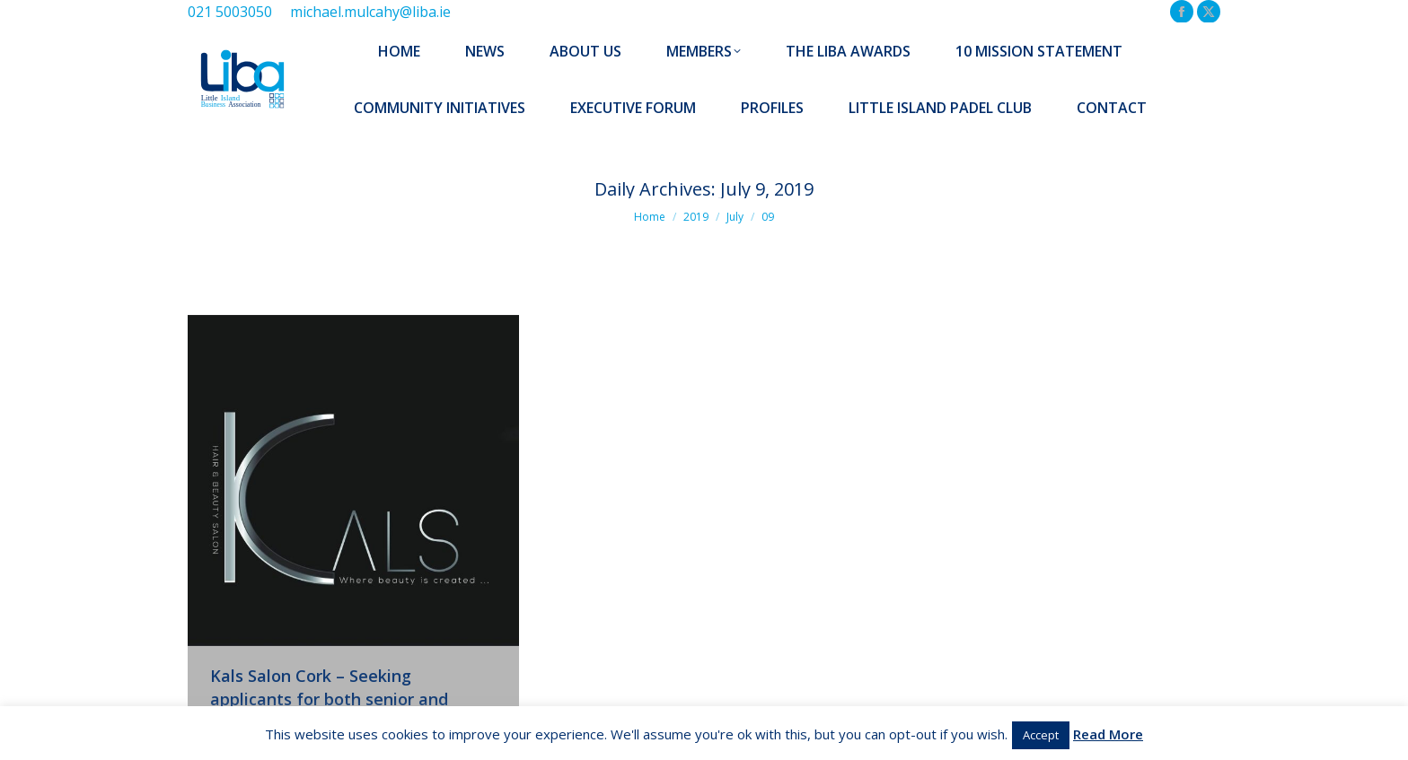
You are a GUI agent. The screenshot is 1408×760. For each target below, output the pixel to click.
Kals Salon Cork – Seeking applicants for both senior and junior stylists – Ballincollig (329, 699)
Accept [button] (1041, 735)
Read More (1108, 734)
